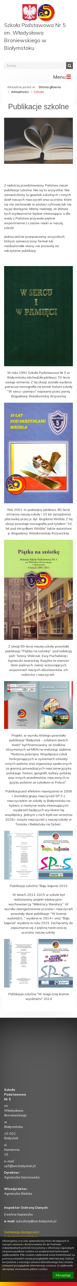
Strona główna (50, 87)
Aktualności (20, 92)
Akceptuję (63, 1275)
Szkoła (39, 92)
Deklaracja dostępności (21, 1232)
